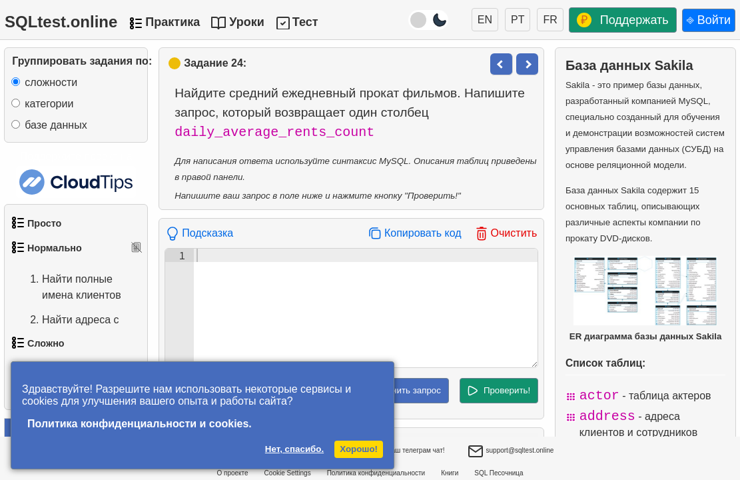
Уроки (246, 22)
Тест (305, 22)
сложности (51, 82)
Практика (172, 22)
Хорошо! (359, 449)
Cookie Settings (287, 473)
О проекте (232, 473)
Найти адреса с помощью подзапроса (67, 336)
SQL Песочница (498, 473)
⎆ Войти (709, 20)
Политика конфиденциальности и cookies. (139, 423)
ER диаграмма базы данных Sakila (645, 298)
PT (517, 19)
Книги (449, 473)
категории (49, 103)
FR (550, 19)
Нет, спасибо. (294, 449)
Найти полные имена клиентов (68, 287)
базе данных (56, 125)
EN (485, 19)
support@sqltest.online (511, 452)
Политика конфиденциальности (376, 473)
